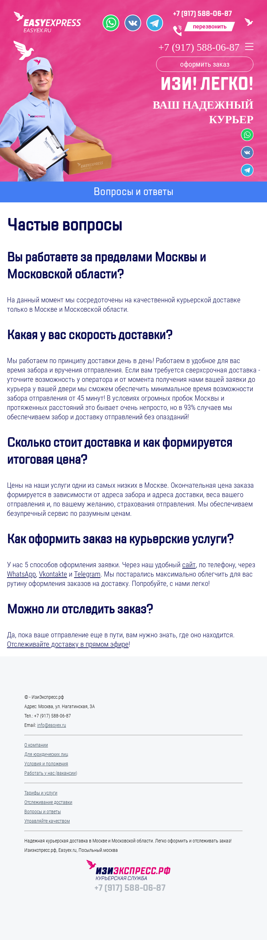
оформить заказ (204, 64)
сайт (189, 565)
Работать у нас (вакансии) (50, 773)
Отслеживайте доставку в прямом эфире (68, 644)
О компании (36, 745)
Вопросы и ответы (42, 811)
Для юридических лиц (46, 754)
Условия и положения (46, 763)
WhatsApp (21, 574)
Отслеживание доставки (48, 802)
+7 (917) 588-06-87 (202, 13)
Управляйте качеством (47, 821)
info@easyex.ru (51, 725)
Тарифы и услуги (40, 793)
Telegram (87, 574)
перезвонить (210, 26)
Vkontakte (53, 574)
